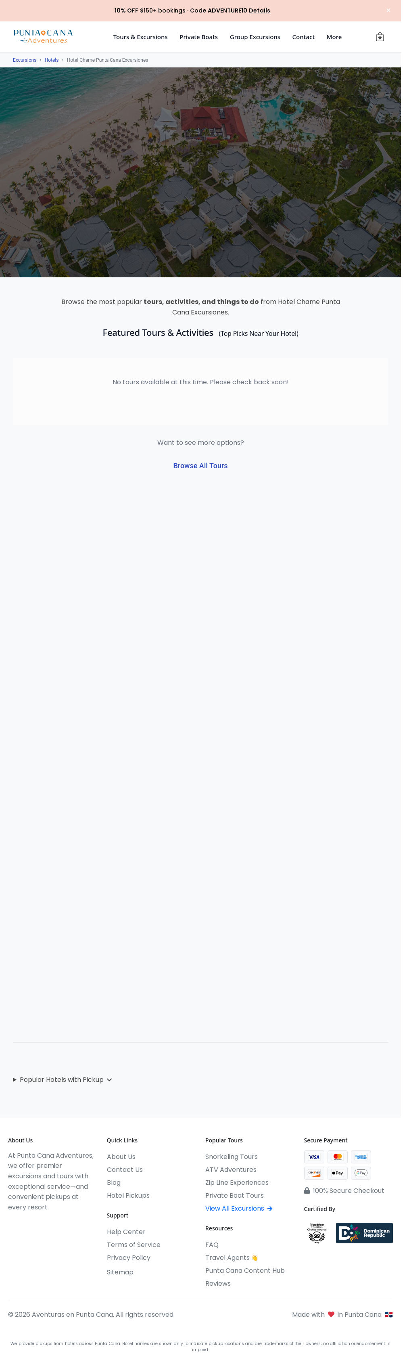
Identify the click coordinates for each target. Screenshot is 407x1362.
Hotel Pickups (128, 1195)
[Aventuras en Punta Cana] (43, 37)
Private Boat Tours (234, 1195)
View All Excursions (238, 1208)
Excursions (24, 60)
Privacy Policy (128, 1257)
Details (259, 10)
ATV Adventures (231, 1169)
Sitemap (120, 1272)
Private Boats (198, 37)
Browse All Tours (200, 465)
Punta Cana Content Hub (245, 1270)
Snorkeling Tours (231, 1156)
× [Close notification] (387, 10)
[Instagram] (27, 1223)
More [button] (334, 37)
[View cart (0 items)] (380, 37)
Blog (114, 1182)
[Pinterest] (70, 1223)
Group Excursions (255, 37)
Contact (303, 37)
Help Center (126, 1231)
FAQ (212, 1244)
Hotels (52, 60)
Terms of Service (134, 1244)
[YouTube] (41, 1223)
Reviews (218, 1283)
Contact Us (125, 1169)
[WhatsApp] (56, 1223)
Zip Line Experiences (237, 1182)
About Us (121, 1156)
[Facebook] (12, 1223)
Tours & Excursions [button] (140, 37)
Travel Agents (231, 1257)
